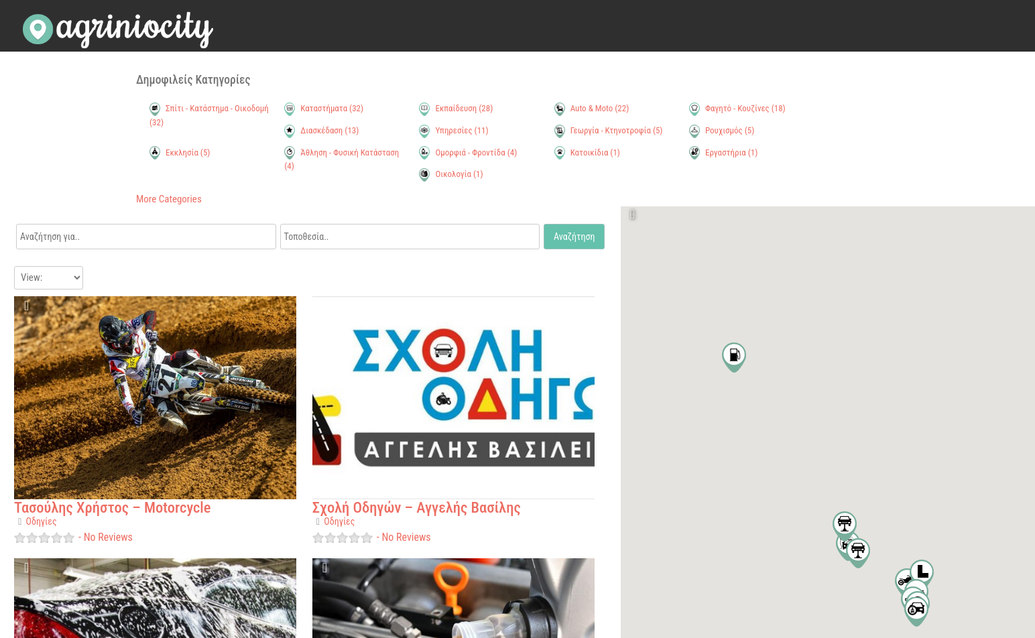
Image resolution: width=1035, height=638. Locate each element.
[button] (922, 575)
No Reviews (107, 537)
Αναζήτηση (574, 236)
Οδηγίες (41, 521)
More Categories (169, 199)
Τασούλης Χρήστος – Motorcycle (112, 507)
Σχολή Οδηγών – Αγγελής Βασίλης (416, 507)
